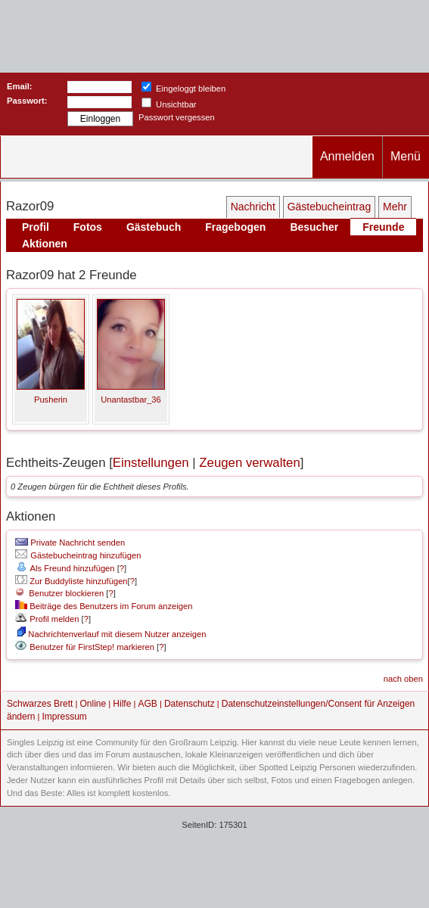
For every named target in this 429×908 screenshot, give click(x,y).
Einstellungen (151, 463)
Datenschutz (189, 703)
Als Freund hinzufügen (64, 568)
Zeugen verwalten (249, 463)
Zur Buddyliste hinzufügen (71, 581)
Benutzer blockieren (59, 593)
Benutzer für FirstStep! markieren (92, 646)
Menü (405, 156)
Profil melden (47, 618)
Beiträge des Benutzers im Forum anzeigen (103, 606)
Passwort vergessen (176, 117)
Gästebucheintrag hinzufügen (78, 555)
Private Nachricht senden (70, 542)
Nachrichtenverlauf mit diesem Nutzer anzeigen (111, 634)
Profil (35, 227)
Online (93, 703)
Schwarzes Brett (40, 703)
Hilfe (122, 703)
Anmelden (347, 156)
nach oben (403, 678)
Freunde (383, 227)
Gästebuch (153, 227)
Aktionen (44, 244)
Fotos (87, 227)
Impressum (64, 716)
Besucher (314, 227)
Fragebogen (235, 227)
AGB (147, 703)
